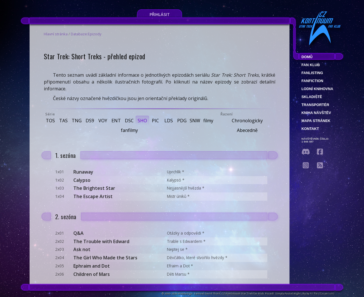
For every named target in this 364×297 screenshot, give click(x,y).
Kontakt (310, 129)
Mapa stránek (315, 121)
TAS (63, 120)
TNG (77, 120)
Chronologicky (247, 120)
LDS (168, 120)
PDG (182, 120)
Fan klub (310, 65)
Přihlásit (160, 14)
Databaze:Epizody (86, 33)
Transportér (315, 105)
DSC (129, 120)
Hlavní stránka (56, 33)
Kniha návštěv (316, 113)
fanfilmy (129, 130)
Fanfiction (312, 81)
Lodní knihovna (317, 89)
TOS (50, 120)
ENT (116, 120)
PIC (155, 120)
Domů (307, 57)
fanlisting (312, 73)
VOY (102, 120)
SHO (142, 120)
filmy (208, 120)
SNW (195, 120)
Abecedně (247, 130)
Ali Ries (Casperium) (322, 293)
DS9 (90, 120)
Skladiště (311, 97)
